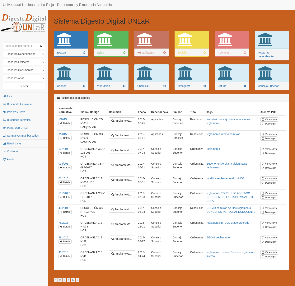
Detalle (65, 123)
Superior (212, 163)
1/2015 (63, 119)
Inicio (8, 96)
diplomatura (240, 163)
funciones (244, 119)
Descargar (269, 123)
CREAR (211, 207)
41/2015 (63, 252)
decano (233, 119)
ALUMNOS (238, 178)
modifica (212, 178)
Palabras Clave (14, 112)
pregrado (244, 222)
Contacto (10, 151)
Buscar (24, 86)
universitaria (224, 163)
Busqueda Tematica (17, 119)
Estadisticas (12, 143)
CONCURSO (228, 193)
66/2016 (63, 178)
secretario (212, 119)
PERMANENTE (244, 197)
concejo (223, 119)
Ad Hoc (232, 207)
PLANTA (229, 197)
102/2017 (64, 148)
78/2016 (63, 222)
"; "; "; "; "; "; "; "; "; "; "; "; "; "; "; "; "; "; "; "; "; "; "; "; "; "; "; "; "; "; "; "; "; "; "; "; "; (24, 78)
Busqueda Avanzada (17, 104)
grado (234, 222)
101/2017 (64, 193)
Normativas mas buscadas (21, 135)
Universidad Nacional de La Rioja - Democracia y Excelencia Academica (58, 5)
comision (235, 134)
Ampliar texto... (121, 120)
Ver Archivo (269, 119)
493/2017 (64, 207)
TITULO (225, 222)
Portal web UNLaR (16, 127)
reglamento (213, 123)
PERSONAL (230, 211)
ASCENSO (243, 193)
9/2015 (63, 134)
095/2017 (64, 163)
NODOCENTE (215, 197)
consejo (225, 252)
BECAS (211, 237)
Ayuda (9, 159)
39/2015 (63, 237)
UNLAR (211, 200)
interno (225, 134)
